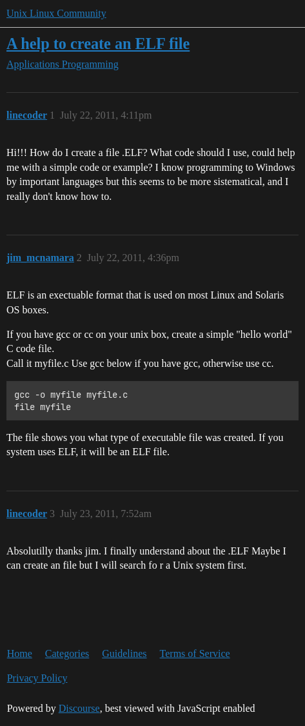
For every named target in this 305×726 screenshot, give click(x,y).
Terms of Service (195, 653)
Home (19, 653)
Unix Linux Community (56, 13)
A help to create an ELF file (98, 43)
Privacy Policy (37, 677)
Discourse (79, 708)
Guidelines (124, 653)
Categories (67, 653)
